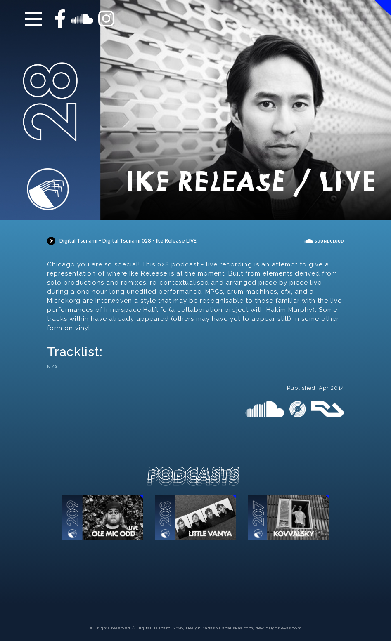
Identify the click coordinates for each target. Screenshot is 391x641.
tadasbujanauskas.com (228, 628)
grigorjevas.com (283, 628)
